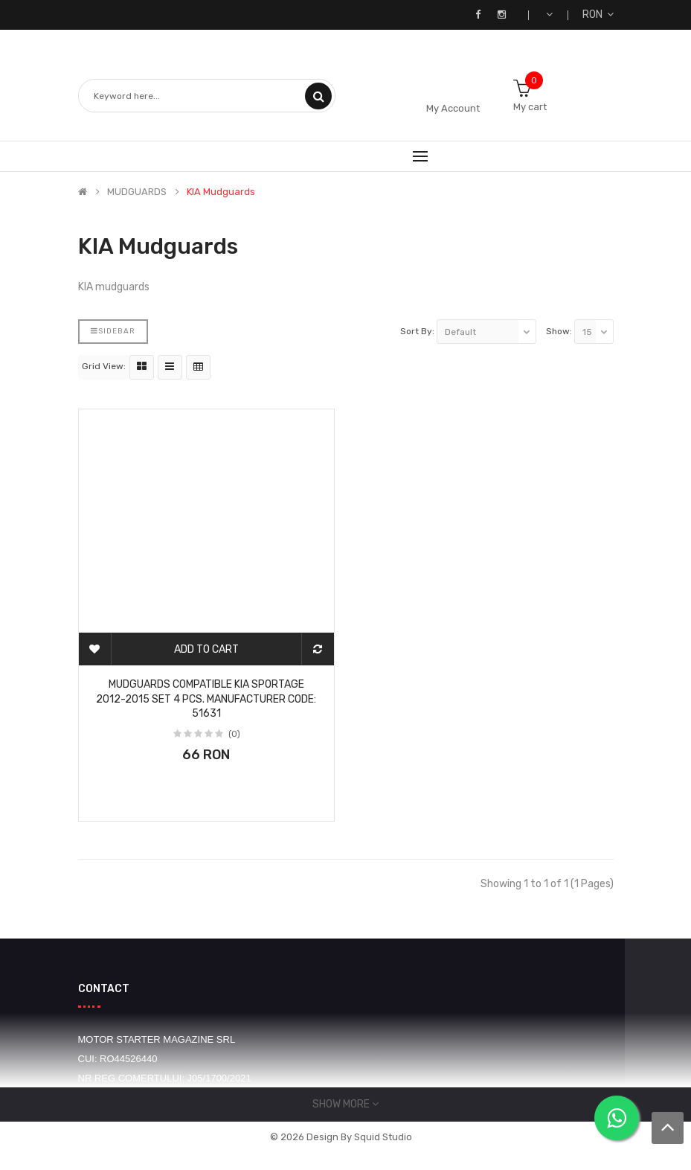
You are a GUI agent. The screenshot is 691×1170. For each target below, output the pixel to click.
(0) (234, 734)
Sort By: (417, 331)
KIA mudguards (221, 192)
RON (598, 14)
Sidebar (113, 331)
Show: (559, 331)
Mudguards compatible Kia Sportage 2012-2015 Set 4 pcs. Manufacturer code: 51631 (206, 699)
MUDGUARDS (137, 192)
